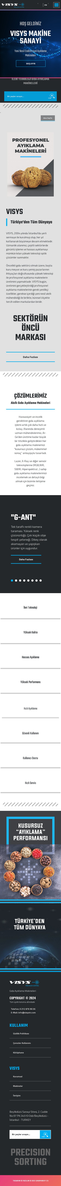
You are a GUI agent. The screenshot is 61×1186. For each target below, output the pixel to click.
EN (53, 4)
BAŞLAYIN (30, 63)
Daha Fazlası (30, 357)
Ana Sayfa (47, 118)
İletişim (17, 1095)
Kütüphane (18, 1052)
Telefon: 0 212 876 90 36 (23, 1009)
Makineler (18, 1086)
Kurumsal (17, 1076)
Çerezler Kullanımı (22, 1043)
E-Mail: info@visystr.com (23, 1012)
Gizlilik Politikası (21, 1033)
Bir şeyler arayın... (15, 88)
